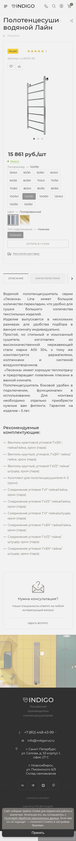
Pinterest (53, 785)
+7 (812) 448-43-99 (39, 732)
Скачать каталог (38, 798)
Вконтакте (22, 785)
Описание (15, 278)
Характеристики (47, 278)
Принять (38, 832)
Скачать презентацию (38, 806)
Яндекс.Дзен (43, 785)
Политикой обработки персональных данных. (32, 818)
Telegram (33, 785)
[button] (34, 138)
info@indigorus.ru (41, 740)
